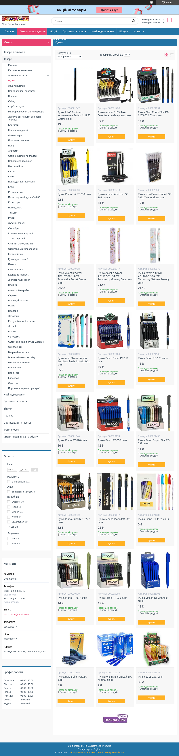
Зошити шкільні (16, 85)
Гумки (11, 217)
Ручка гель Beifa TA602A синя (72, 678)
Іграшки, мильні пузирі (20, 233)
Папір (11, 145)
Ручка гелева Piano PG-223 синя (114, 521)
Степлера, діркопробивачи (23, 249)
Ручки (11, 80)
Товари (8, 59)
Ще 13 (14, 526)
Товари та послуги (30, 31)
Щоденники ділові (18, 130)
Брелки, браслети (18, 300)
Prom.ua (106, 745)
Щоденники (14, 367)
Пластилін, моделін (19, 140)
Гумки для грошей (18, 259)
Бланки (12, 331)
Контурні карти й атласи (21, 321)
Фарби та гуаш (16, 106)
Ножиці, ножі (15, 207)
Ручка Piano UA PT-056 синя (74, 194)
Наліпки (12, 285)
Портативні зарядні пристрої (23, 388)
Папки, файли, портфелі (21, 91)
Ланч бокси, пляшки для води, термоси (24, 118)
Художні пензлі (16, 223)
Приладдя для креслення (22, 181)
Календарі (14, 378)
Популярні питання (56, 38)
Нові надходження (14, 394)
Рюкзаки (12, 65)
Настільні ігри (15, 166)
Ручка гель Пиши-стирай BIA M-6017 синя (115, 678)
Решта (11, 305)
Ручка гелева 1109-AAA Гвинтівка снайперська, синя (115, 114)
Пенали (12, 96)
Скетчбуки (13, 228)
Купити (71, 139)
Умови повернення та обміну (21, 436)
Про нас (8, 415)
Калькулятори (15, 269)
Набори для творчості (20, 161)
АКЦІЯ (53, 31)
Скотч (11, 171)
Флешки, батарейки (19, 290)
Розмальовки (15, 192)
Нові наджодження (103, 31)
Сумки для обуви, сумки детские (26, 341)
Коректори (14, 202)
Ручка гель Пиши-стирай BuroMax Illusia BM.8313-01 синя (74, 361)
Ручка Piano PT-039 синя (112, 597)
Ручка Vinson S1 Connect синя (152, 599)
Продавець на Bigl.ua (89, 749)
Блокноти (13, 125)
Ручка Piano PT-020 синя (72, 440)
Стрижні (12, 295)
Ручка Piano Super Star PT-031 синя (154, 442)
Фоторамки (14, 336)
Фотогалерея (11, 429)
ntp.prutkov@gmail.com (16, 614)
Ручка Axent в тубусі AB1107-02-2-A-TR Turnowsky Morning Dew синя (115, 276)
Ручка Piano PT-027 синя (72, 597)
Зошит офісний (16, 238)
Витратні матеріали (19, 352)
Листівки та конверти (19, 279)
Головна (9, 31)
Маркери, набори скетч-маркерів (26, 111)
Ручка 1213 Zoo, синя (150, 676)
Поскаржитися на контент (82, 752)
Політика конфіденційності (110, 752)
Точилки (12, 212)
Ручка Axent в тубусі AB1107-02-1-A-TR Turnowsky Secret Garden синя (72, 278)
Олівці (11, 101)
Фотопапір (13, 316)
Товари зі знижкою (14, 52)
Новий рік (13, 373)
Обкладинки (15, 347)
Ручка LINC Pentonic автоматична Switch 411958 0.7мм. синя (74, 115)
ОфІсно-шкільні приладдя (22, 155)
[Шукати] (133, 21)
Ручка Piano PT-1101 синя (153, 519)
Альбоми (13, 150)
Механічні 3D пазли (19, 362)
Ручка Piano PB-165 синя (152, 358)
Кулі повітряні (15, 254)
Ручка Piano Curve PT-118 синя (113, 360)
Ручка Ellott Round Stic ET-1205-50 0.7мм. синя (153, 114)
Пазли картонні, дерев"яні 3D (24, 197)
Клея (11, 187)
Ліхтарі (12, 326)
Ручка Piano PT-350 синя (112, 440)
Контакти (139, 31)
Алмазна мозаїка (17, 75)
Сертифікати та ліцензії (17, 422)
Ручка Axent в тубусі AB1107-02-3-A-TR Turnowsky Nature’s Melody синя (153, 278)
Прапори (13, 311)
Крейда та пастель (18, 274)
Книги (11, 176)
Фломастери (15, 135)
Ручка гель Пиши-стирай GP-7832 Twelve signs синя (155, 196)
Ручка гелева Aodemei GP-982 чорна (113, 196)
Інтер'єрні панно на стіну (21, 357)
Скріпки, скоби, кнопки (20, 243)
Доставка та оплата (74, 31)
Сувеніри (13, 383)
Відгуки (123, 31)
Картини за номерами (20, 70)
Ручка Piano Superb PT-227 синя (74, 521)
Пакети (12, 264)
